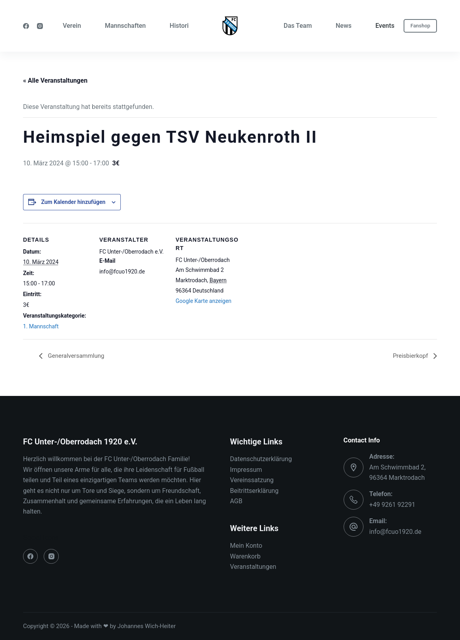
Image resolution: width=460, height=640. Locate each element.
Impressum (246, 469)
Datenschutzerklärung (261, 459)
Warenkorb (245, 556)
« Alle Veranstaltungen (55, 80)
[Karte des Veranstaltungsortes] (294, 278)
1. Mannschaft (41, 326)
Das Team (298, 25)
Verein (72, 25)
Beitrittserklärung (254, 491)
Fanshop (420, 26)
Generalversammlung (77, 355)
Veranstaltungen (253, 567)
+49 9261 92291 (392, 504)
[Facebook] (26, 26)
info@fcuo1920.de (395, 531)
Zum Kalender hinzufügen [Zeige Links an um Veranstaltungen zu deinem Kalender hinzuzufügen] (73, 202)
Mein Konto (246, 546)
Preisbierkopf (410, 355)
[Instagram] (40, 26)
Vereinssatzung (252, 480)
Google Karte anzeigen (204, 301)
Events (384, 25)
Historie (181, 25)
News (344, 25)
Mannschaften (125, 25)
